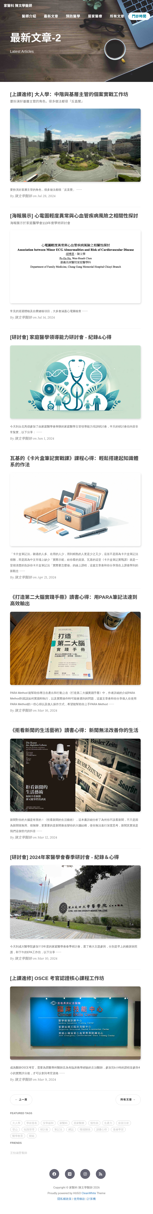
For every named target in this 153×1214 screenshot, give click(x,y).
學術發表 (31, 1123)
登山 (15, 1129)
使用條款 (79, 1199)
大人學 (16, 1123)
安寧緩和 (48, 1123)
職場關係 (85, 1129)
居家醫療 (95, 16)
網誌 (71, 1129)
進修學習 (118, 1129)
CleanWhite (89, 1193)
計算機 (91, 1199)
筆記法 (58, 1129)
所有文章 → (128, 1099)
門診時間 (139, 16)
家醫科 (64, 1123)
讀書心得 (101, 1129)
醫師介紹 (29, 16)
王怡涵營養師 (18, 1153)
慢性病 (94, 1123)
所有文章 (117, 16)
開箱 (31, 1135)
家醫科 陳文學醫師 (18, 6)
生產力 (108, 1123)
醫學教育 (17, 1135)
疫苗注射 (123, 1123)
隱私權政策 (64, 1199)
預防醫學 (73, 16)
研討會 (44, 1129)
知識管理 (29, 1129)
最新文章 (51, 16)
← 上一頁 (21, 1099)
